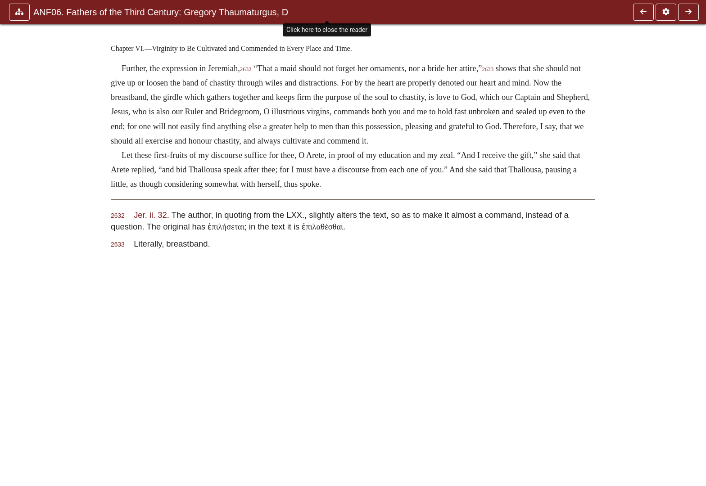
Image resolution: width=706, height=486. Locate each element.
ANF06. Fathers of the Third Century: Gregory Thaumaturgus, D (160, 12)
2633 (487, 69)
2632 (246, 69)
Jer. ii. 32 (150, 215)
